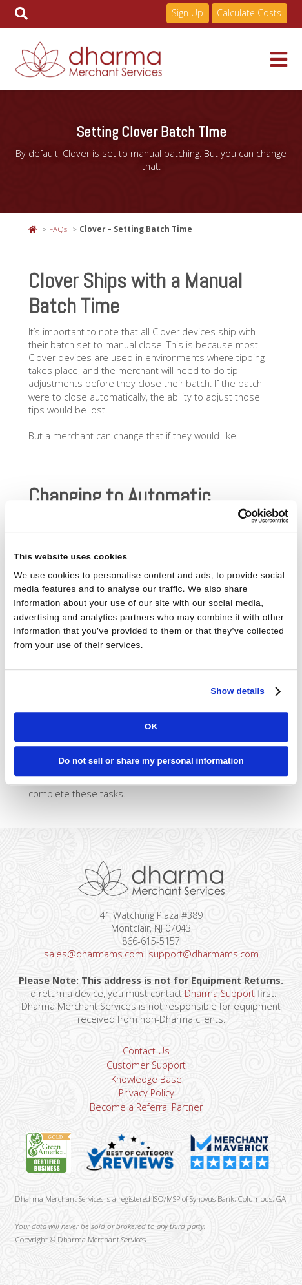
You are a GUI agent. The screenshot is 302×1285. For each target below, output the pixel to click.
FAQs (58, 229)
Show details (237, 691)
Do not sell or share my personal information (150, 761)
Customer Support (146, 1065)
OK (151, 727)
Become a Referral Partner (146, 1107)
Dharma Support (220, 993)
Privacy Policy (146, 1093)
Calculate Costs (249, 12)
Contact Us (146, 1051)
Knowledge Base (146, 1079)
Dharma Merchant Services (142, 59)
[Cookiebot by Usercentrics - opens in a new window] (232, 515)
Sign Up (187, 12)
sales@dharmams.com (93, 954)
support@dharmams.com (203, 954)
